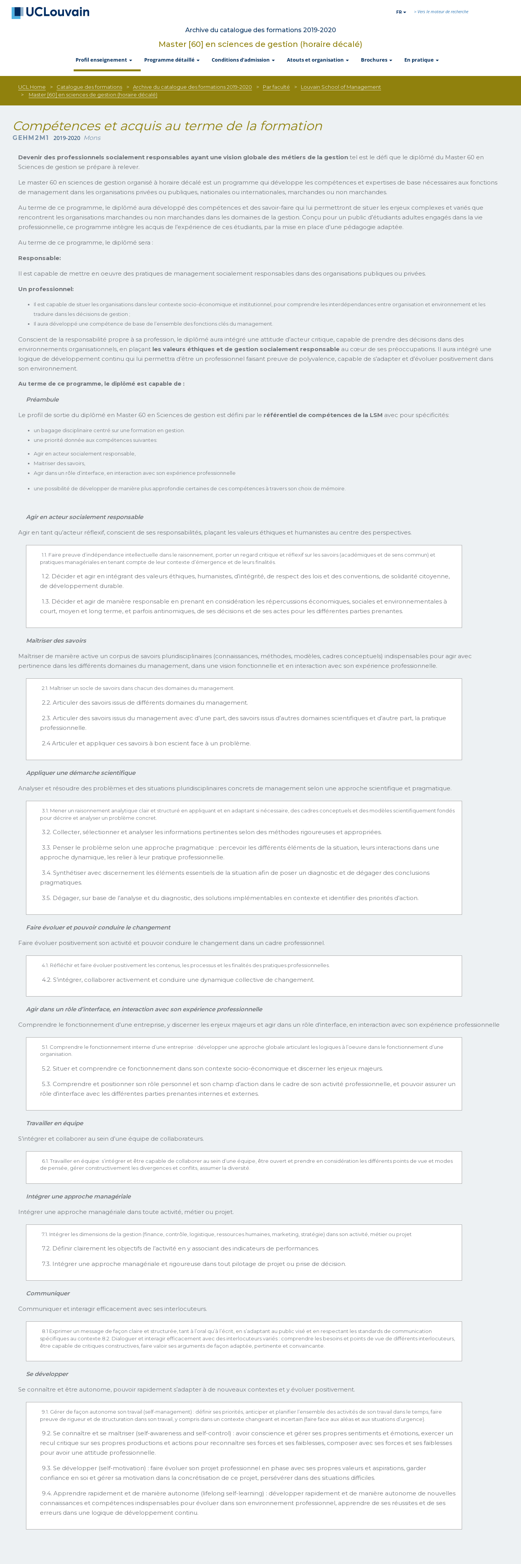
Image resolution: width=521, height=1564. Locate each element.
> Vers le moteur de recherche (441, 11)
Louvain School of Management (341, 87)
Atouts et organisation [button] (318, 59)
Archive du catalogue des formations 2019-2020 (192, 87)
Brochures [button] (377, 59)
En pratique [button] (422, 59)
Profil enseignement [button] (104, 59)
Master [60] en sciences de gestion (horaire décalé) (260, 44)
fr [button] (401, 12)
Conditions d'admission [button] (244, 59)
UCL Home (32, 87)
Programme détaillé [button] (172, 59)
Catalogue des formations (89, 87)
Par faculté (276, 87)
